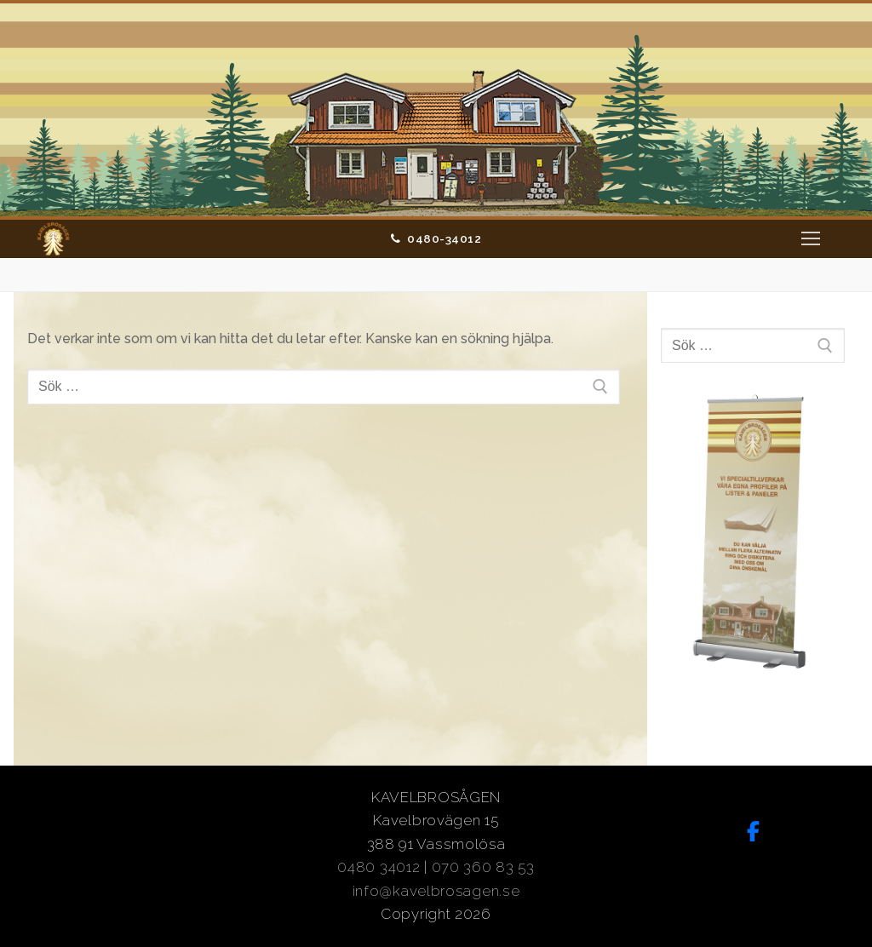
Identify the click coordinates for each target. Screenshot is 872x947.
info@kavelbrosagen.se (436, 890)
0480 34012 (378, 866)
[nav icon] (810, 239)
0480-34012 (436, 238)
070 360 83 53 (483, 866)
